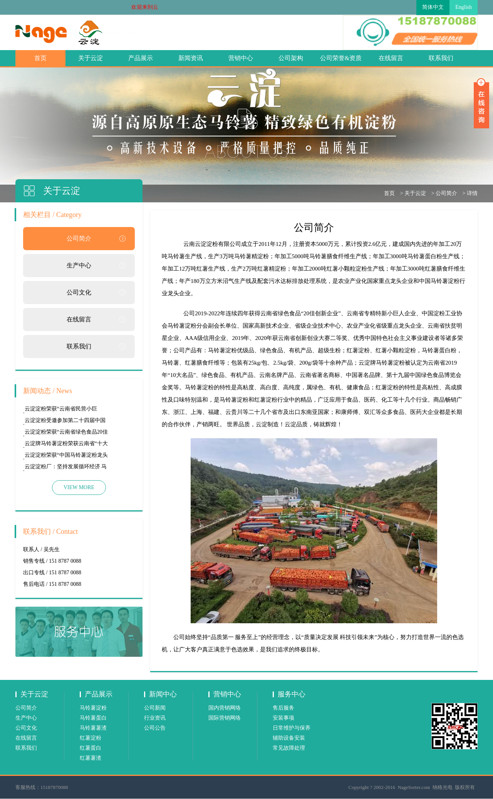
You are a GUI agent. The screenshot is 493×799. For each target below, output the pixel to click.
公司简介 (446, 193)
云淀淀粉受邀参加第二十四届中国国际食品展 (65, 421)
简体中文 (433, 7)
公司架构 (290, 58)
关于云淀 (90, 58)
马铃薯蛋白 (93, 718)
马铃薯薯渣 (93, 728)
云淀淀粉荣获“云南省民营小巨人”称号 (61, 410)
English (463, 7)
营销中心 (240, 58)
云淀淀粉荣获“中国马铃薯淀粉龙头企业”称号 (66, 456)
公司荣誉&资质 (341, 58)
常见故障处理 (289, 748)
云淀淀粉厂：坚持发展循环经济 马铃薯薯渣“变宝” (66, 468)
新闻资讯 (190, 58)
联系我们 (441, 58)
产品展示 (140, 58)
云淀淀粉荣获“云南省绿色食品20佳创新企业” (66, 433)
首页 (40, 58)
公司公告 (155, 728)
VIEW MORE (79, 487)
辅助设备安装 (289, 738)
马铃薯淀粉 (93, 708)
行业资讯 (155, 718)
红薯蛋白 (90, 748)
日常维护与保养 (291, 728)
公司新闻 (155, 708)
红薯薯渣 (90, 758)
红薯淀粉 (90, 738)
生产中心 (79, 265)
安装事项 (283, 718)
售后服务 (283, 708)
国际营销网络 (224, 718)
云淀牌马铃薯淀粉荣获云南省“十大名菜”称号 (66, 445)
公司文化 (79, 292)
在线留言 (391, 58)
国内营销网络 (224, 708)
